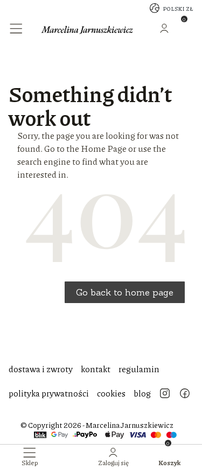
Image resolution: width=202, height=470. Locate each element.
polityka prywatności (49, 393)
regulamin (139, 368)
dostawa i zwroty (41, 368)
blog (142, 393)
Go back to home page (124, 292)
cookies (111, 393)
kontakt (95, 368)
